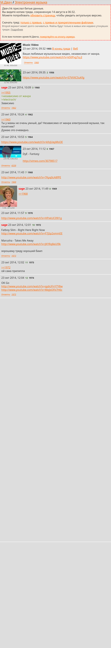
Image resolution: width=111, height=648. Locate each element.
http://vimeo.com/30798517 (40, 161)
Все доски (53, 580)
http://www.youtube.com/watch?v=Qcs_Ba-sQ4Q (31, 425)
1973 (13, 255)
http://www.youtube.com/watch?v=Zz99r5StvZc (30, 383)
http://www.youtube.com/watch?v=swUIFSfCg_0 (31, 399)
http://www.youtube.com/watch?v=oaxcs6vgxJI (30, 409)
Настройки (71, 573)
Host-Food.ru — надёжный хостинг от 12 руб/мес (26, 587)
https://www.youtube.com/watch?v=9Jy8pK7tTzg (31, 520)
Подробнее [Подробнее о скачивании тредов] (17, 29)
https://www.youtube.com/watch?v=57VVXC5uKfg (53, 77)
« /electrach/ (9, 573)
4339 (13, 165)
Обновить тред (55, 528)
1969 (13, 182)
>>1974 (5, 306)
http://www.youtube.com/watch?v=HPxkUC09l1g (31, 218)
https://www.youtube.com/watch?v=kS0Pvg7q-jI (52, 57)
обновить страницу (42, 15)
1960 (36, 62)
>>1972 (5, 267)
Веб (75, 48)
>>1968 (23, 194)
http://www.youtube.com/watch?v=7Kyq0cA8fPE (31, 177)
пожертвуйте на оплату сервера (57, 36)
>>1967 (5, 361)
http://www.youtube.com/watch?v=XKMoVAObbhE (32, 451)
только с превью (31, 22)
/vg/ (40, 580)
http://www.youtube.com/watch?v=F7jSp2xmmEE (31, 233)
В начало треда (31, 573)
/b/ (13, 580)
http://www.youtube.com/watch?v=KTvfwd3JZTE (31, 473)
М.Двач (6, 2)
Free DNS (60, 587)
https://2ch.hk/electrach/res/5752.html (25, 501)
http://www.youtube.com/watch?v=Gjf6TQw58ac (31, 322)
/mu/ (22, 580)
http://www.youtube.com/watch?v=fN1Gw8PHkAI (32, 435)
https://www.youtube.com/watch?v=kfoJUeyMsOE (32, 142)
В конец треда (61, 48)
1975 (13, 294)
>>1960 (5, 119)
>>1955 (5, 92)
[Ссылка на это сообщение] (48, 48)
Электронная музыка (31, 2)
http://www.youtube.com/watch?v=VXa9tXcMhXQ (32, 337)
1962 (13, 107)
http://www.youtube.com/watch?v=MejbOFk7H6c (31, 290)
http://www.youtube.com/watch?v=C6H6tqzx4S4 (31, 466)
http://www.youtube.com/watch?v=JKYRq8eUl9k (31, 244)
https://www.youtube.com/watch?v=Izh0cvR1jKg (31, 349)
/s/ (31, 580)
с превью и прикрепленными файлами (68, 22)
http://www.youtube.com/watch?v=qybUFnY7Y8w (32, 286)
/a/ (4, 580)
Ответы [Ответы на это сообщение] (28, 62)
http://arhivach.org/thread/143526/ (23, 504)
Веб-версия (52, 573)
